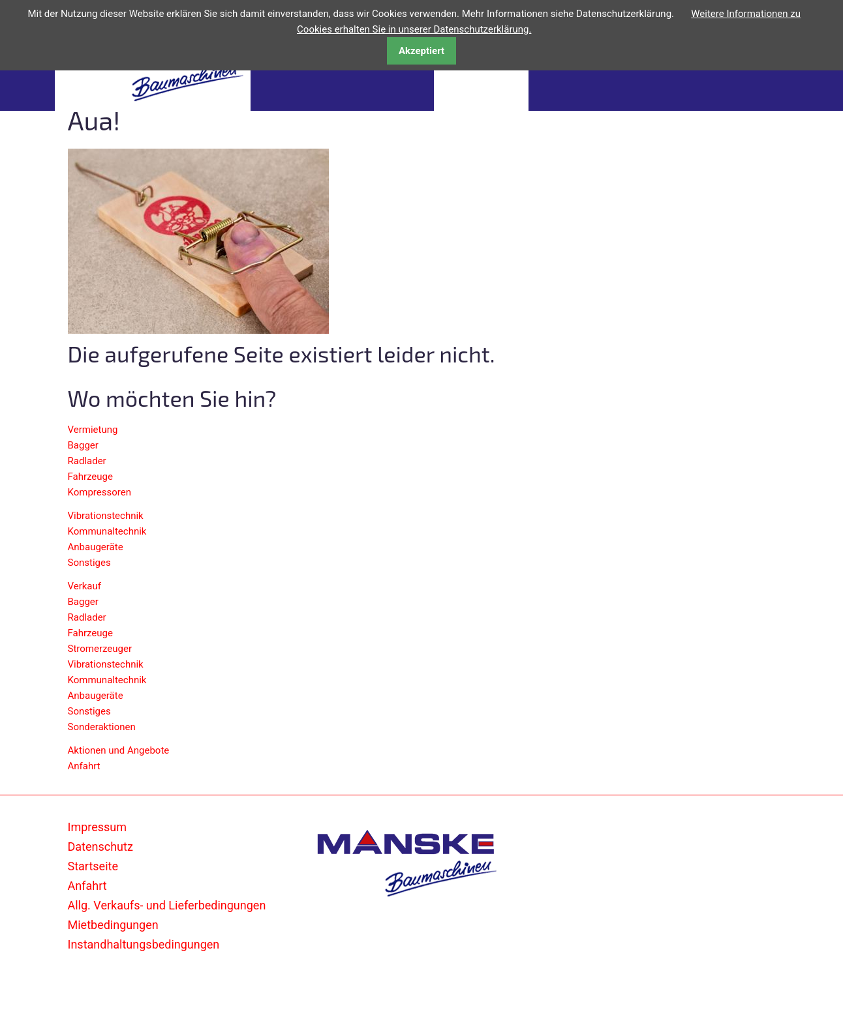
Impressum (97, 827)
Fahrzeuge (90, 476)
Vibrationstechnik (106, 516)
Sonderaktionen (102, 727)
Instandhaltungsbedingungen (144, 944)
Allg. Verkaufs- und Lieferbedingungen (167, 905)
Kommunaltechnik (107, 531)
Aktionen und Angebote (119, 750)
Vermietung (93, 429)
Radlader (87, 461)
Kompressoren (99, 492)
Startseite (93, 866)
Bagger (83, 445)
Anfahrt (84, 766)
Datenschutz (100, 846)
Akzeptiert (421, 51)
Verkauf (85, 586)
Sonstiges (89, 562)
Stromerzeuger (100, 649)
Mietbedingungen (113, 925)
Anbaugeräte (95, 547)
